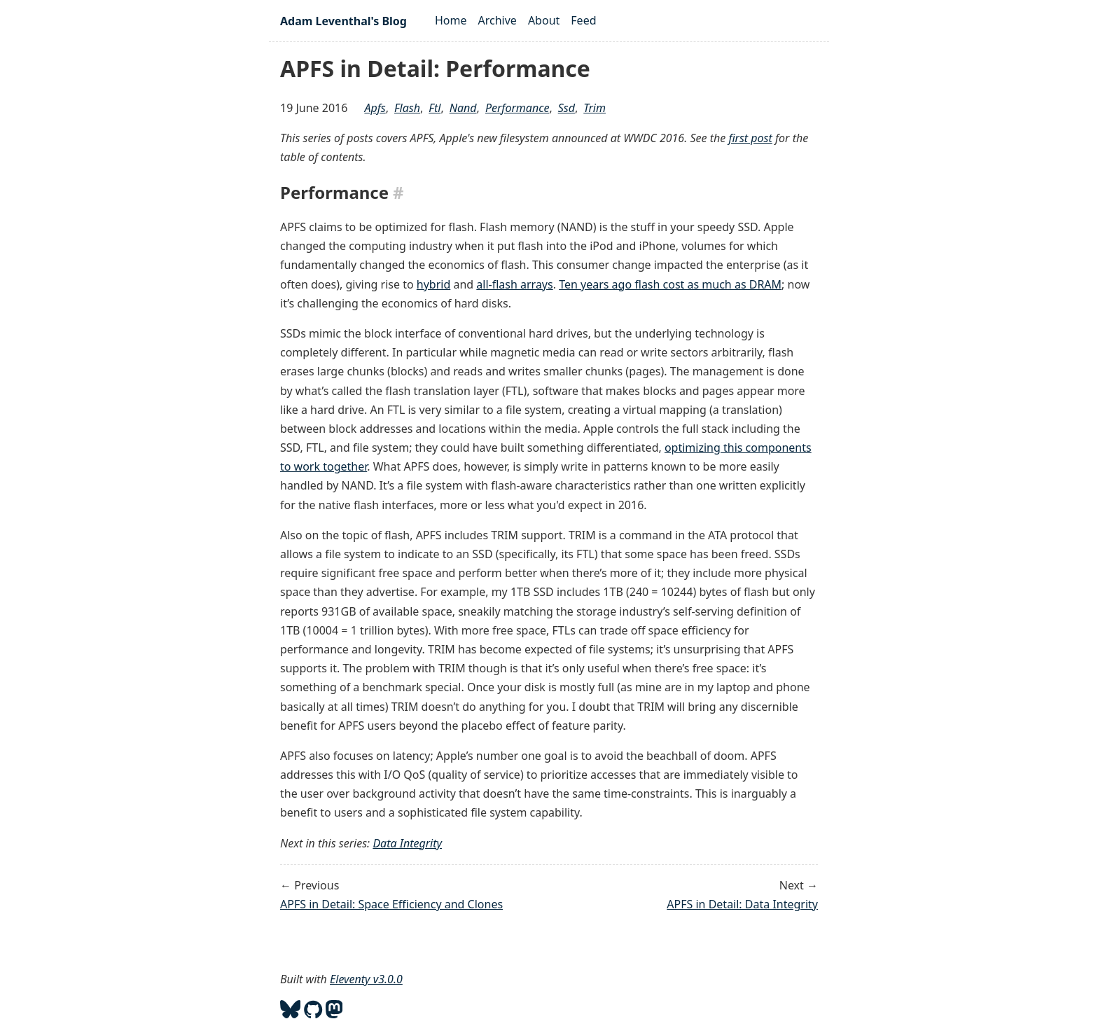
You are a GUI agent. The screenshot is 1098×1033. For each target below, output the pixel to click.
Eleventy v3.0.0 (366, 979)
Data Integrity (407, 843)
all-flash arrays (514, 284)
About (544, 20)
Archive (497, 20)
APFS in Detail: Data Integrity (742, 904)
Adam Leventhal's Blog (343, 21)
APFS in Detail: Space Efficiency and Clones (391, 904)
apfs (374, 108)
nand (463, 108)
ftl (434, 108)
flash (407, 108)
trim (594, 108)
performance (517, 108)
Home (451, 20)
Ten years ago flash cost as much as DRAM (670, 284)
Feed (583, 20)
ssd (566, 108)
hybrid (433, 284)
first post (750, 138)
